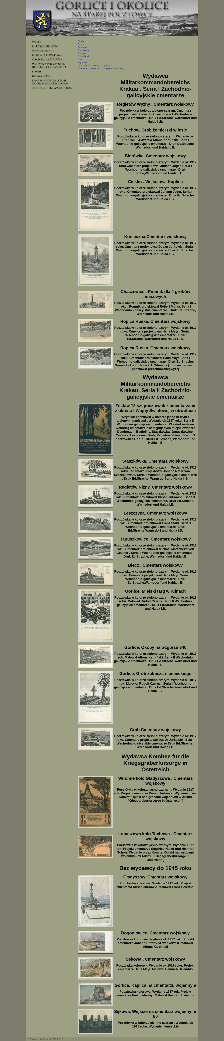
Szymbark (83, 56)
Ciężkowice (84, 50)
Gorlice (82, 41)
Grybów (82, 47)
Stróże (81, 59)
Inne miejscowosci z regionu (94, 65)
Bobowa (82, 53)
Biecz (81, 44)
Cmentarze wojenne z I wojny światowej (101, 68)
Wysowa (83, 62)
